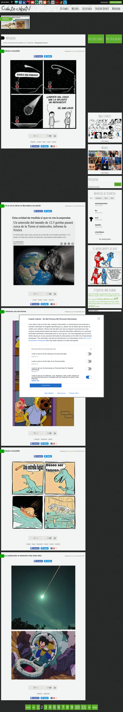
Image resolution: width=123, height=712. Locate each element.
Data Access (61, 393)
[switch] (89, 353)
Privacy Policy (74, 393)
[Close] (99, 319)
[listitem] (61, 349)
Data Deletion (49, 393)
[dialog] (61, 356)
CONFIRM (46, 385)
